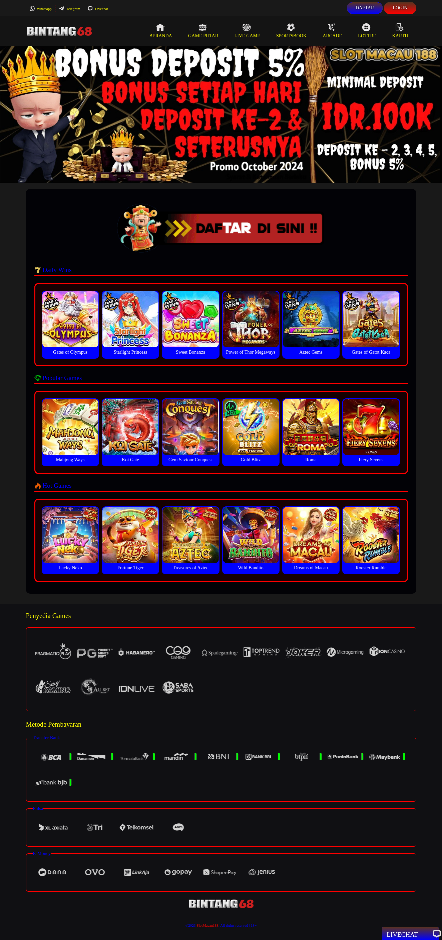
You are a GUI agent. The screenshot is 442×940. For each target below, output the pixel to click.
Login (400, 7)
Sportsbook (291, 30)
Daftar (365, 7)
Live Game (247, 30)
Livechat (97, 9)
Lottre (367, 30)
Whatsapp (40, 9)
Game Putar (203, 30)
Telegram (69, 9)
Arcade (332, 30)
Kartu (400, 30)
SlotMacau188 (207, 925)
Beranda (160, 30)
